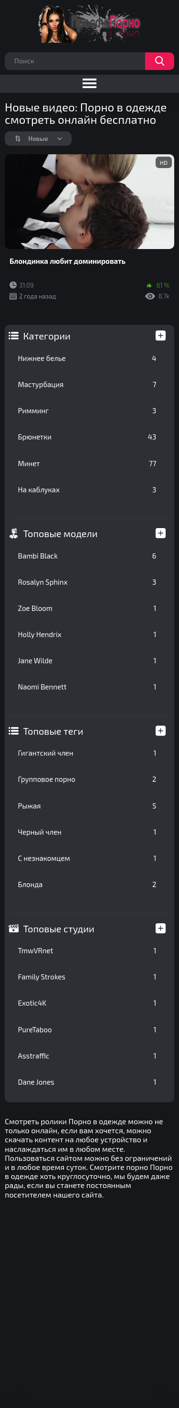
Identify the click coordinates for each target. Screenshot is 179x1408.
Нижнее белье (87, 358)
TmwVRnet (87, 950)
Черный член (87, 832)
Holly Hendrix (87, 634)
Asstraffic (87, 1055)
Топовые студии (59, 928)
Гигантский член (87, 753)
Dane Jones (87, 1082)
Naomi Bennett (87, 686)
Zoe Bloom (87, 608)
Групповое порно (87, 779)
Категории (47, 335)
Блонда (87, 884)
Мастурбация (87, 384)
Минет (87, 463)
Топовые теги (53, 731)
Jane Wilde (87, 660)
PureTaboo (87, 1029)
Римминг (87, 410)
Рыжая (87, 805)
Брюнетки (87, 436)
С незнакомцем (87, 858)
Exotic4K (87, 1003)
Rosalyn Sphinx (87, 582)
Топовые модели (60, 533)
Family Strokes (87, 976)
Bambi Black (87, 555)
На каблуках (87, 489)
